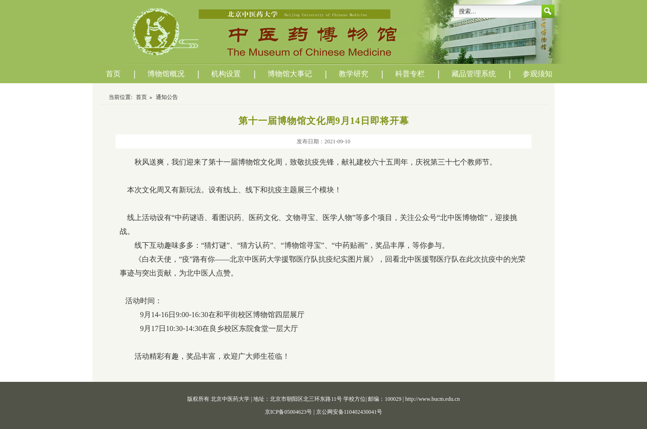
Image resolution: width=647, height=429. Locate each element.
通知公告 (167, 97)
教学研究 (353, 74)
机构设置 (226, 74)
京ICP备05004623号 (289, 412)
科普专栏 (410, 74)
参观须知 (537, 74)
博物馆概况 (165, 74)
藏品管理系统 (474, 74)
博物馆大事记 (290, 74)
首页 (113, 74)
